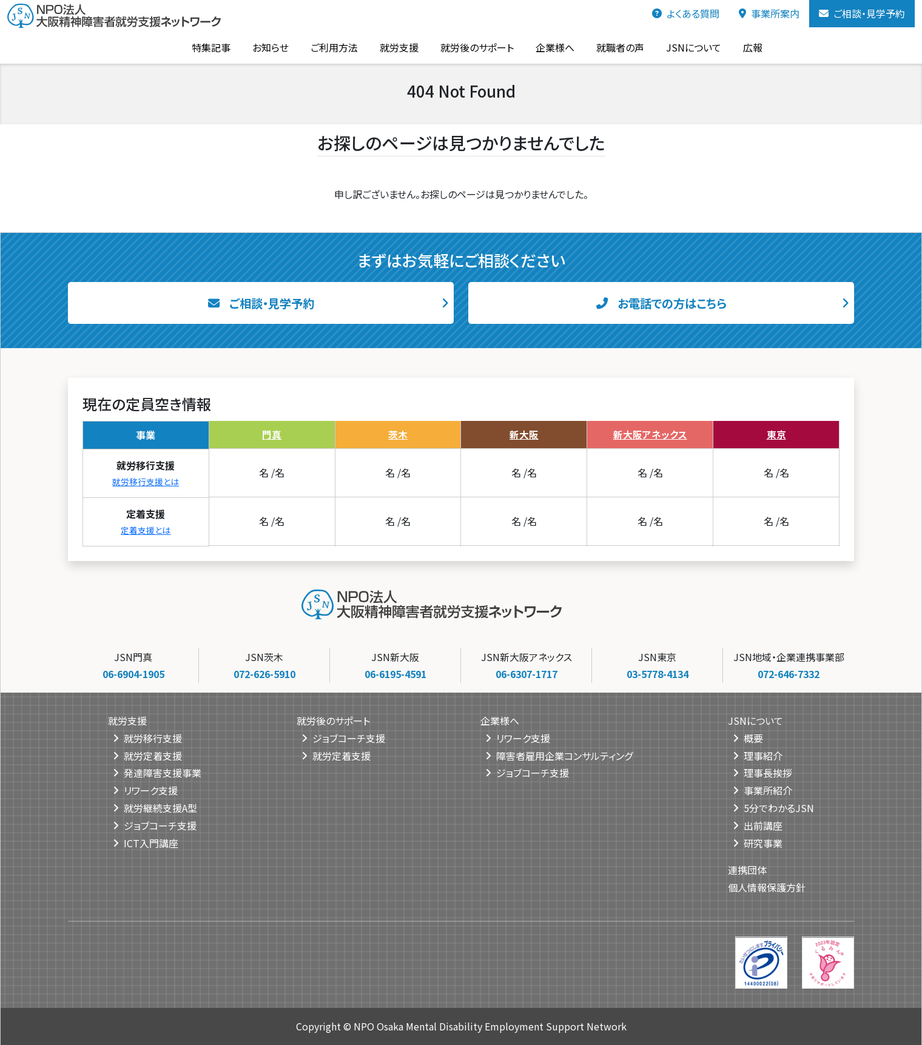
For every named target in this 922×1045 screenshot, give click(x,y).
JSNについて (677, 46)
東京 (776, 433)
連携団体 (747, 869)
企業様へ (539, 46)
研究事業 (763, 842)
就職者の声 (604, 46)
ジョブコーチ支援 (160, 825)
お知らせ (255, 46)
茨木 (398, 433)
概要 (753, 737)
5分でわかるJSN (779, 808)
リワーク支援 (151, 790)
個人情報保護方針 (767, 887)
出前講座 (763, 825)
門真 (271, 433)
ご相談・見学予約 (862, 13)
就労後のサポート (461, 46)
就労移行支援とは (145, 480)
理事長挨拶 (768, 772)
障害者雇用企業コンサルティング (564, 755)
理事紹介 (763, 755)
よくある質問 (685, 13)
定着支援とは (145, 529)
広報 (737, 46)
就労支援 (383, 46)
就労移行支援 (153, 737)
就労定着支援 (153, 755)
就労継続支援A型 (160, 808)
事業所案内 (769, 13)
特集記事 (195, 46)
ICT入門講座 (151, 842)
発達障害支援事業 (162, 772)
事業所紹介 (768, 790)
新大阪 (524, 433)
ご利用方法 (318, 46)
